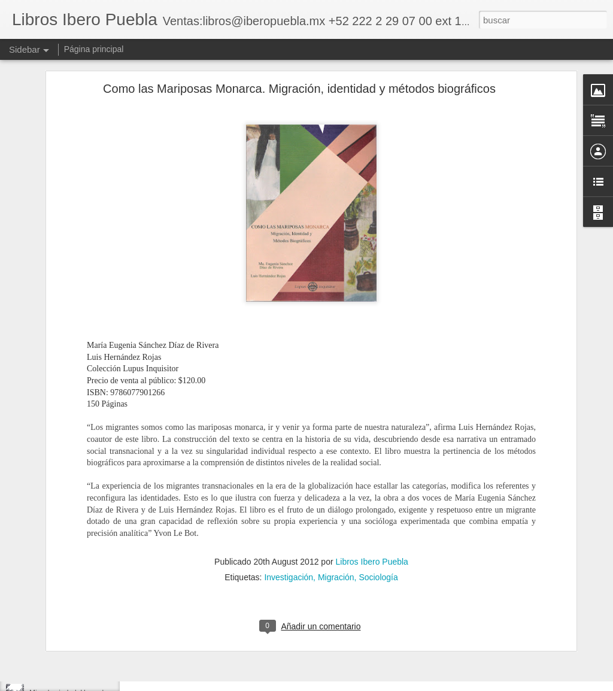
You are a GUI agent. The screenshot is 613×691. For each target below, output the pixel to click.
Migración (336, 495)
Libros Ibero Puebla (371, 479)
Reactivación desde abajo (70, 612)
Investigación (288, 495)
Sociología (378, 495)
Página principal (94, 49)
